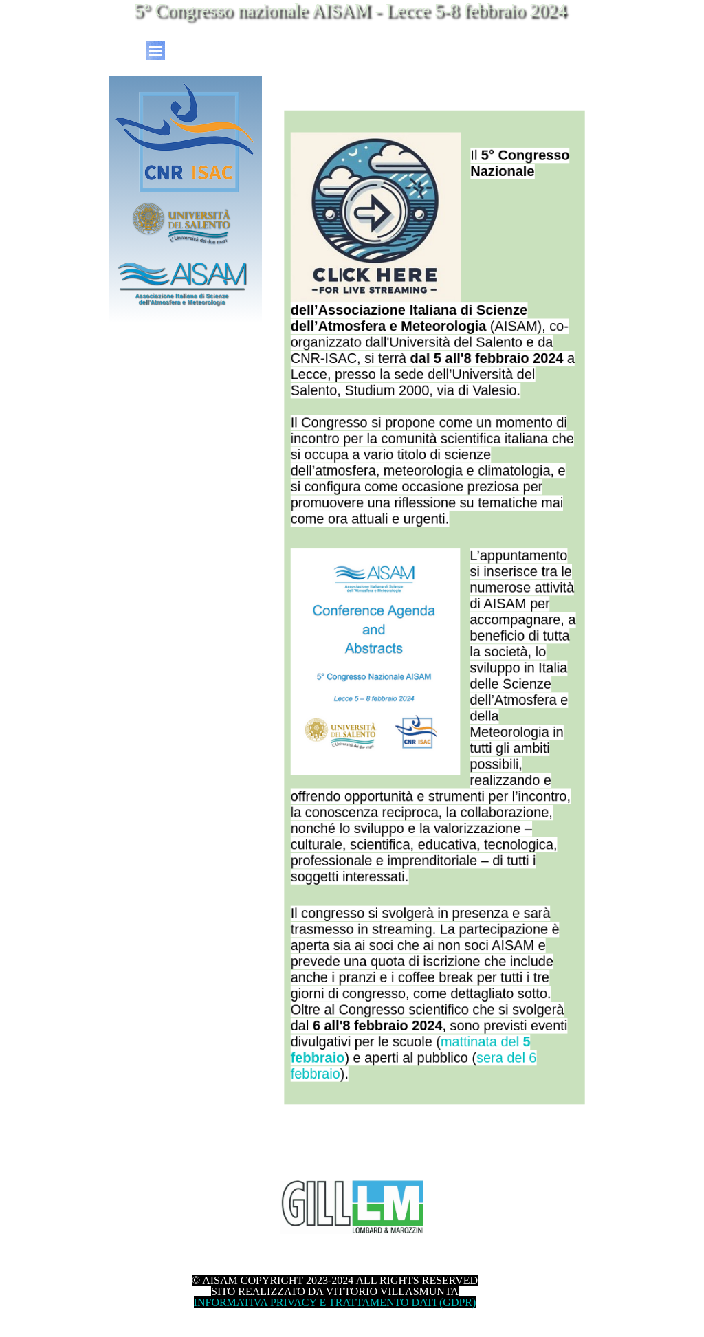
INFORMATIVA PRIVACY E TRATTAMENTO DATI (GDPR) (335, 1302)
